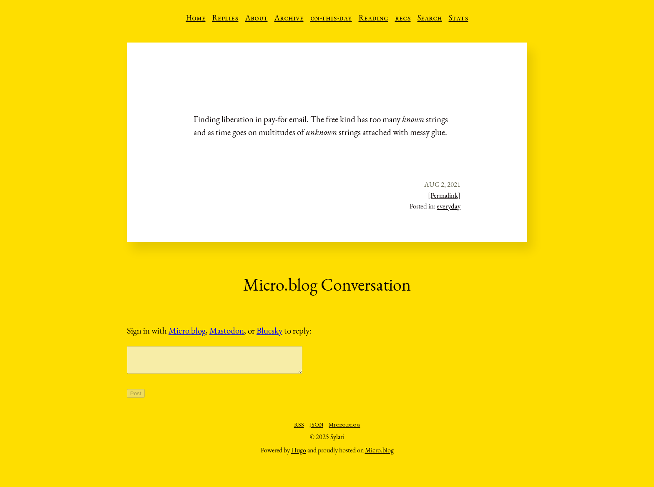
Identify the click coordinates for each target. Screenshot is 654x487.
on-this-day (331, 19)
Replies (225, 19)
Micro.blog (187, 330)
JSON (316, 430)
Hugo (298, 455)
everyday (448, 206)
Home (196, 19)
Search (430, 19)
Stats (458, 19)
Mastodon (226, 330)
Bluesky (269, 330)
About (256, 19)
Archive (289, 19)
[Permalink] (444, 195)
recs (403, 19)
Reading (373, 19)
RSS (299, 430)
